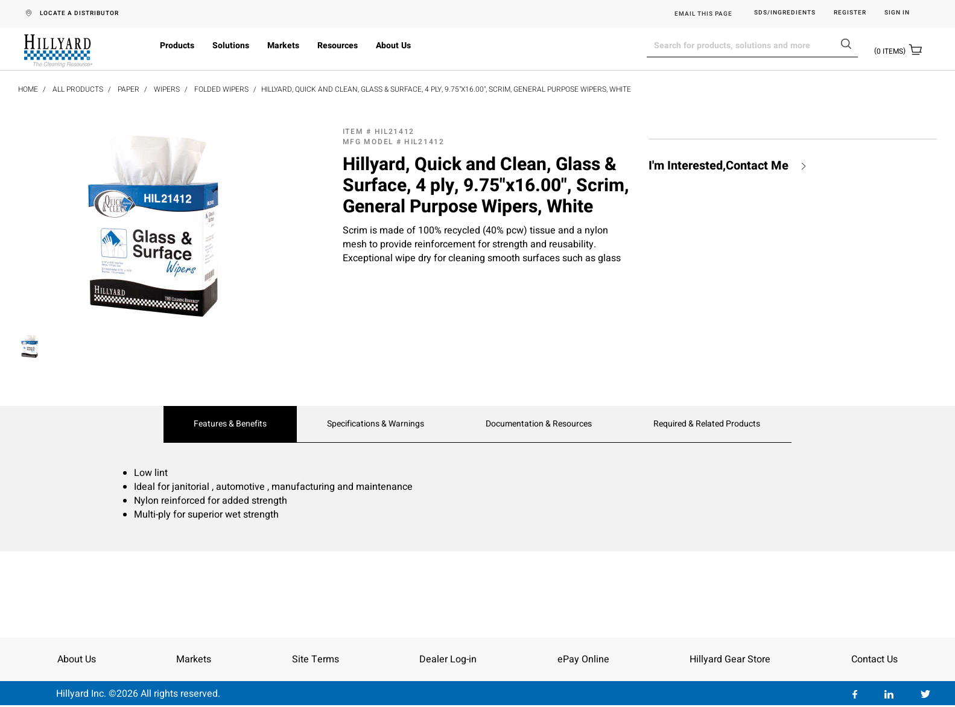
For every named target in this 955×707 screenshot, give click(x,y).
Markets (283, 45)
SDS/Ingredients (785, 13)
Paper (128, 89)
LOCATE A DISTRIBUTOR (79, 13)
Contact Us (874, 659)
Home (28, 89)
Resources (337, 45)
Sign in (897, 13)
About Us (393, 45)
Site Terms (315, 659)
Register (850, 13)
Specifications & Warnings (375, 424)
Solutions (230, 45)
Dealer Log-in (448, 659)
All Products (77, 89)
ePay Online (583, 659)
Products (177, 45)
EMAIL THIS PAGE (703, 14)
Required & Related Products (706, 424)
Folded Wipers (221, 89)
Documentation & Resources (539, 424)
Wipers (167, 89)
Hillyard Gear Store (730, 659)
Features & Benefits (230, 424)
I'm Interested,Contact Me (718, 165)
